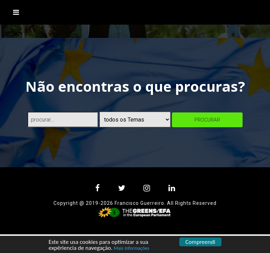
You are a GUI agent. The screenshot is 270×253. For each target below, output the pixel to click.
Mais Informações (131, 249)
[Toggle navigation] (16, 12)
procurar (207, 120)
